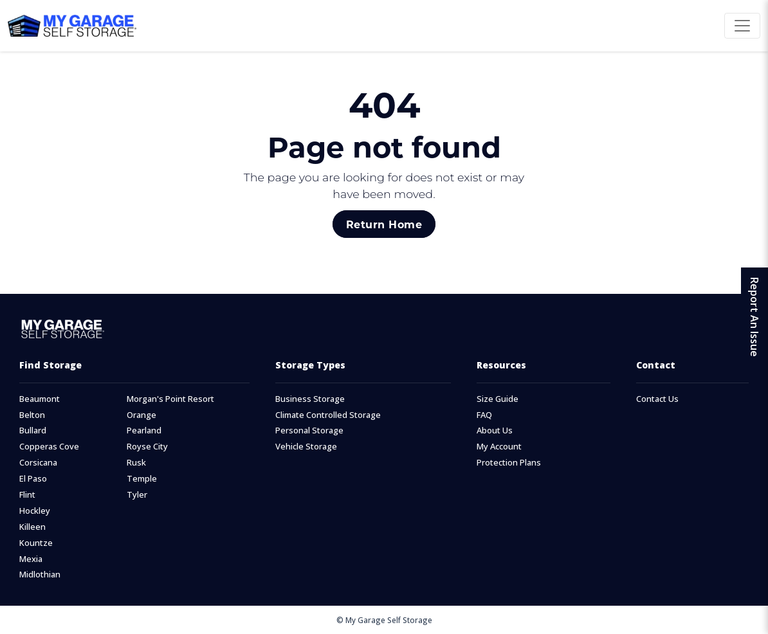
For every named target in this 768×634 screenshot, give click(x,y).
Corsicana (38, 462)
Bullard (32, 430)
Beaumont (39, 399)
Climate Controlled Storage (328, 415)
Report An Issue (754, 317)
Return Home (384, 224)
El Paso (33, 478)
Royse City (147, 446)
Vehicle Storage (306, 446)
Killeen (32, 526)
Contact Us (657, 399)
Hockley (34, 510)
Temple (142, 478)
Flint (27, 494)
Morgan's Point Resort (170, 399)
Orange (141, 415)
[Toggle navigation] (742, 26)
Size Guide (497, 399)
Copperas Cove (49, 446)
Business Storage (310, 399)
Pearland (144, 430)
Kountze (36, 543)
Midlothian (39, 574)
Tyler (137, 494)
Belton (32, 415)
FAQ (484, 415)
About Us (495, 430)
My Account (499, 446)
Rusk (136, 462)
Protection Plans (509, 462)
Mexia (30, 559)
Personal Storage (309, 430)
